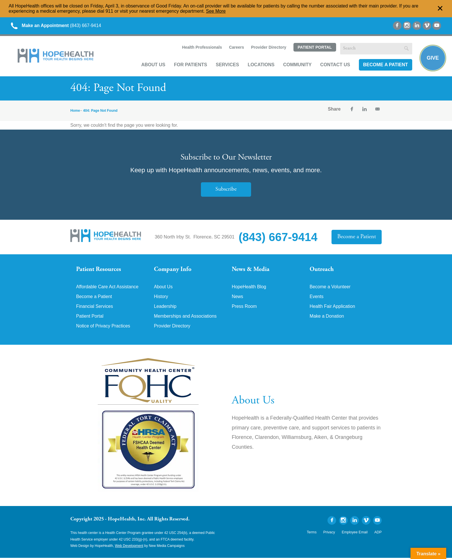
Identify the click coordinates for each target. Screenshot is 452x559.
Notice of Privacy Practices (103, 327)
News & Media (251, 270)
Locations (260, 65)
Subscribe (226, 190)
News (237, 297)
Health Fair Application (333, 307)
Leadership (165, 307)
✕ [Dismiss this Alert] (440, 8)
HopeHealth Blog (249, 288)
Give (432, 58)
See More (216, 11)
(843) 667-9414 (57, 25)
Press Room (244, 307)
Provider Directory (268, 48)
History (161, 297)
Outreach (322, 270)
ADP (378, 534)
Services (226, 65)
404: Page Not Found (100, 111)
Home (75, 111)
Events (317, 297)
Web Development (129, 547)
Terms (313, 534)
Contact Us (335, 65)
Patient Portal (314, 48)
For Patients (189, 65)
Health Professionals (201, 48)
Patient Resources (98, 270)
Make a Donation (327, 317)
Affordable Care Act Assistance (107, 288)
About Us (153, 65)
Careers (235, 48)
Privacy (330, 534)
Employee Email (355, 534)
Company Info (173, 270)
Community (296, 65)
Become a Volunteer (330, 288)
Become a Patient (384, 65)
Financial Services (95, 307)
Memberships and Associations (186, 317)
